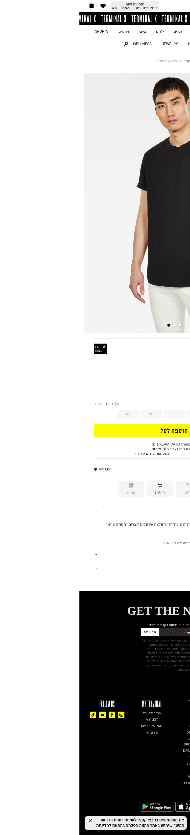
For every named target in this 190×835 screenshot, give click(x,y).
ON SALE (137, 31)
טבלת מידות (27, 404)
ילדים (80, 31)
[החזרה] (81, 489)
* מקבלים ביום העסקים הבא (55, 8)
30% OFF (169, 371)
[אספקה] (138, 489)
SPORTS (22, 31)
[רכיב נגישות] (186, 815)
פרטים (170, 511)
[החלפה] (109, 489)
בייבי (63, 31)
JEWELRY (90, 44)
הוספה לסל (95, 430)
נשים (116, 31)
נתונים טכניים (164, 568)
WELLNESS (62, 44)
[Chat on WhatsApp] (177, 822)
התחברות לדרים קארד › (122, 453)
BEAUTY (136, 44)
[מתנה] (52, 489)
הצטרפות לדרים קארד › (72, 453)
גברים (98, 31)
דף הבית (110, 60)
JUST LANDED (167, 31)
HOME (114, 44)
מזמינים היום (55, 4)
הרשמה (70, 632)
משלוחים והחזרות (161, 554)
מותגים (44, 31)
